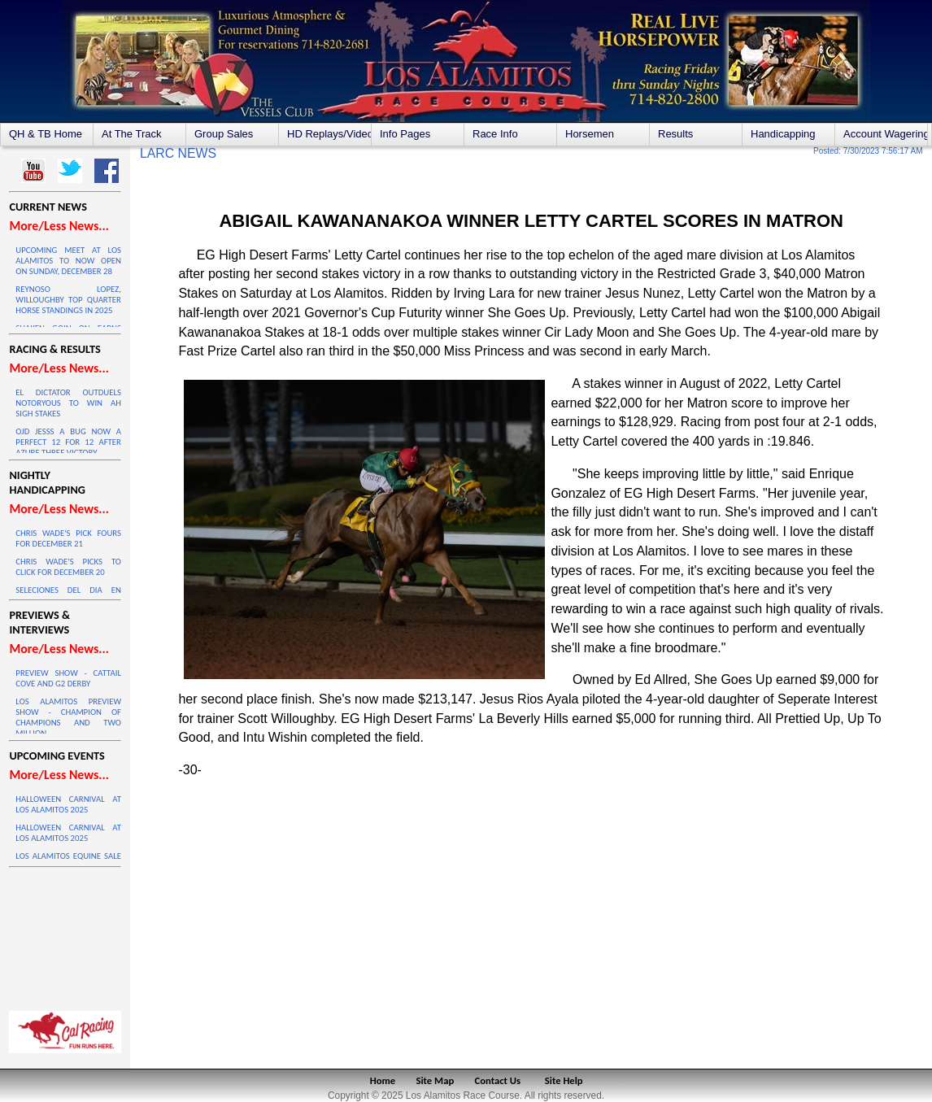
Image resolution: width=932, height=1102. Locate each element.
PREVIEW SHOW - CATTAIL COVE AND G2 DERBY (68, 678)
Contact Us (498, 1080)
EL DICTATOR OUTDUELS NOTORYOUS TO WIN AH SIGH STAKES (68, 403)
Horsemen (589, 134)
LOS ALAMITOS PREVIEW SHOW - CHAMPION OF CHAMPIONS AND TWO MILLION (68, 717)
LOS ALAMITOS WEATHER (65, 935)
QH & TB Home (45, 134)
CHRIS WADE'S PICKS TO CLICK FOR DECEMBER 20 (68, 566)
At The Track (131, 134)
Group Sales (223, 134)
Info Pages (405, 134)
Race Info (495, 134)
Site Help (564, 1080)
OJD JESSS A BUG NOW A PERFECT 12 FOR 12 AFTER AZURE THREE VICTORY (68, 442)
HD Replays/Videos (329, 134)
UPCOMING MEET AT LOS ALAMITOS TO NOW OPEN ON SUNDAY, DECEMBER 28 (68, 261)
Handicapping (783, 134)
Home (382, 1080)
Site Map (435, 1080)
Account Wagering (885, 134)
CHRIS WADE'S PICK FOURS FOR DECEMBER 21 (68, 538)
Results (675, 134)
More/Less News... (58, 225)
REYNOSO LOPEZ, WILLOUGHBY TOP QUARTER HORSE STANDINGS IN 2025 (68, 300)
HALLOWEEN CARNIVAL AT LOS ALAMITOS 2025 (68, 804)
